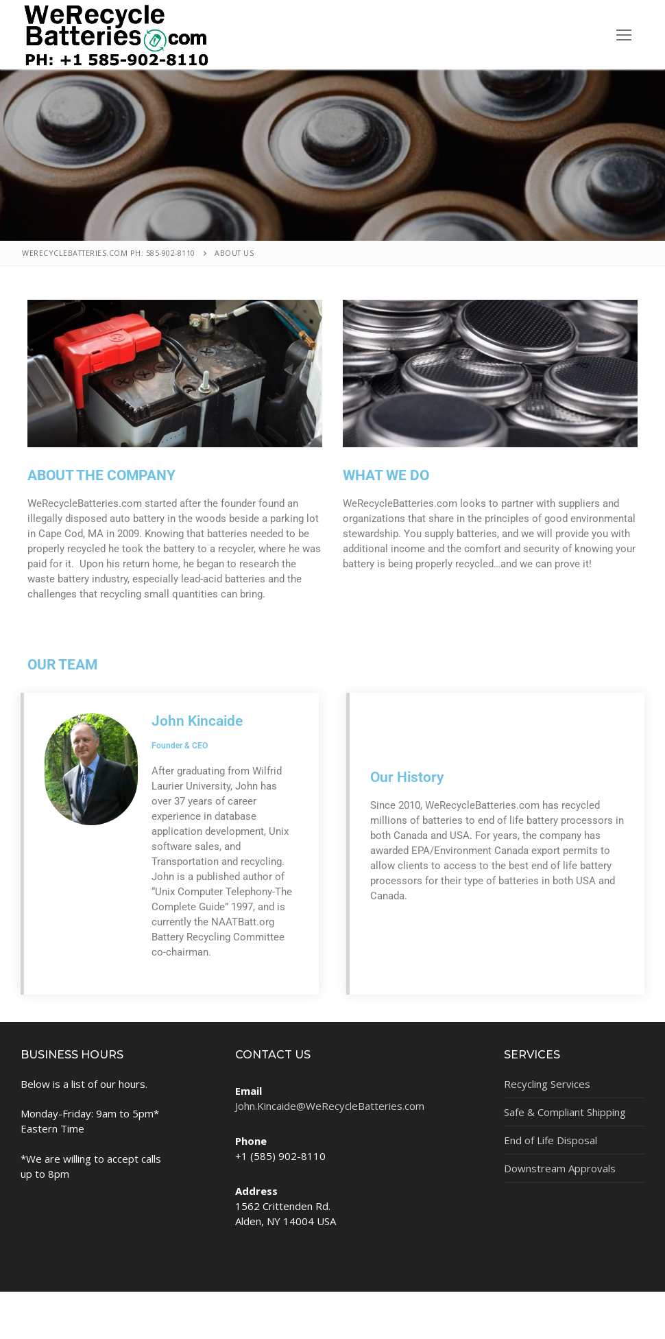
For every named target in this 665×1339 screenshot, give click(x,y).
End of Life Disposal (550, 1140)
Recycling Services (547, 1084)
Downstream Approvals (560, 1168)
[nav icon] (623, 34)
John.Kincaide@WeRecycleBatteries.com (329, 1106)
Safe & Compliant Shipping (565, 1112)
